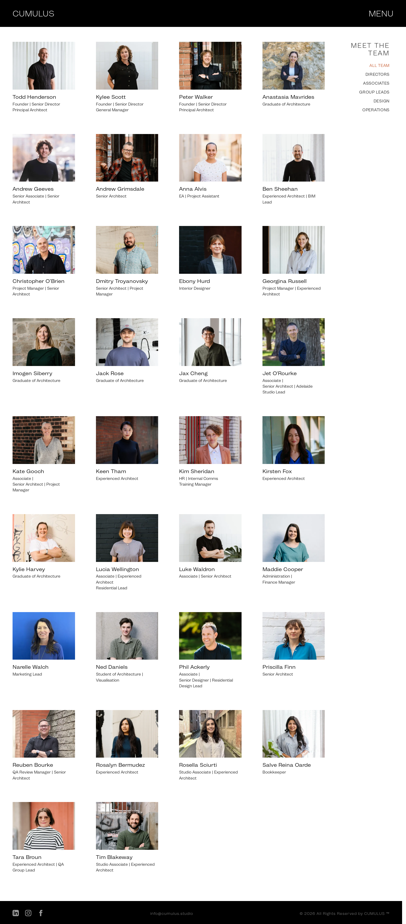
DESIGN (382, 101)
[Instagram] (28, 914)
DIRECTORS (377, 74)
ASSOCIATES (376, 83)
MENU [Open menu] (381, 13)
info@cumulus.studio (171, 913)
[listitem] (44, 77)
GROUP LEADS (374, 92)
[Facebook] (41, 914)
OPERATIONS (376, 110)
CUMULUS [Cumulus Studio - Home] (33, 13)
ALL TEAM (379, 65)
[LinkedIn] (16, 914)
